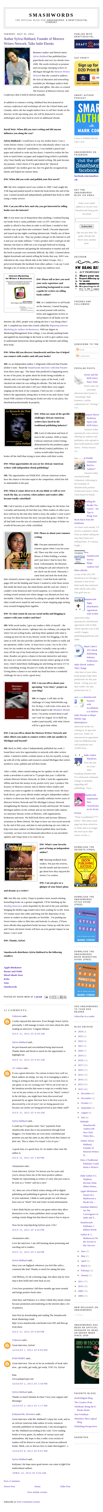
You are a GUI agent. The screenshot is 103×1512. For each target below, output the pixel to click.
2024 (80, 1031)
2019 (80, 1055)
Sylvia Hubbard (40, 56)
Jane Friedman (81, 1414)
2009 (80, 1291)
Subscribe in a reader (84, 1016)
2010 (80, 1286)
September (86, 1107)
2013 (80, 1084)
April (84, 1260)
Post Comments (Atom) (28, 1501)
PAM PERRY (18, 1358)
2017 (80, 1065)
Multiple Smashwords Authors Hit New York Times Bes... (87, 1128)
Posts (80, 349)
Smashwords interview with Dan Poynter (48, 367)
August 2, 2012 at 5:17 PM (30, 1405)
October (85, 1103)
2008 (80, 1295)
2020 (80, 1050)
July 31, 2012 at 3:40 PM (28, 1157)
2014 (80, 1079)
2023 (80, 1036)
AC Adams (17, 1068)
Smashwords (10, 986)
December (86, 1093)
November (86, 1098)
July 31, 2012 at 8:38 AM (28, 1033)
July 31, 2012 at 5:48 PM (28, 1252)
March (84, 1265)
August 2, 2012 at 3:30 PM (30, 1383)
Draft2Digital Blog (83, 1398)
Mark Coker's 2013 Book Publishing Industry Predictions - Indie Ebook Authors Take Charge (86, 657)
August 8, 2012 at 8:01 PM (30, 1451)
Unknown (17, 1016)
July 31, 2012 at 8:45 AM (28, 1059)
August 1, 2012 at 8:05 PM (30, 1350)
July (83, 1117)
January (85, 1275)
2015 (80, 1074)
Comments (83, 356)
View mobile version (37, 1492)
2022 (80, 1041)
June (83, 1251)
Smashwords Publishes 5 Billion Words (88, 1226)
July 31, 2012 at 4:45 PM (28, 1229)
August (84, 1112)
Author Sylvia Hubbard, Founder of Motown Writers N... (89, 1148)
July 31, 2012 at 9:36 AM (28, 1112)
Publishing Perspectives (85, 1426)
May (83, 1256)
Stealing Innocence (13, 906)
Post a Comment (12, 1481)
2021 (80, 1045)
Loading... (79, 1314)
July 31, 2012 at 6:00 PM (28, 1331)
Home (38, 1486)
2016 (80, 1070)
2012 (80, 1089)
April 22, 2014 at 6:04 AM (29, 1473)
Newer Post (9, 1486)
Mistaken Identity (61, 709)
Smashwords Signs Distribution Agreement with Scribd (91, 606)
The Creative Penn (83, 1402)
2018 (80, 1060)
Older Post (65, 1486)
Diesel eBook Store (13, 975)
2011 (80, 1281)
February (85, 1270)
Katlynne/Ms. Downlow (23, 1414)
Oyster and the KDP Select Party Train (91, 378)
